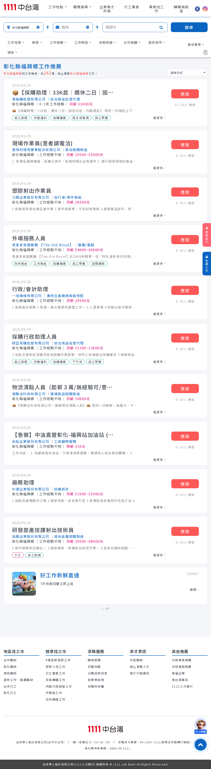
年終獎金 (21, 263)
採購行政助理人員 (34, 336)
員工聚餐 (101, 118)
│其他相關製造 (75, 149)
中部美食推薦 (182, 660)
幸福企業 (178, 673)
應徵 (185, 94)
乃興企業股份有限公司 (30, 197)
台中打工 (10, 686)
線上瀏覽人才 (140, 666)
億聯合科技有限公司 (29, 393)
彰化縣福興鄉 (23, 104)
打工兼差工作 (55, 673)
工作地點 (57, 6)
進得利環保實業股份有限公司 (36, 149)
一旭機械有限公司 (27, 295)
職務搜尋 (82, 6)
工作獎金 (40, 263)
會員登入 (206, 235)
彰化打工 (10, 693)
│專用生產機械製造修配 (63, 295)
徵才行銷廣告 (140, 673)
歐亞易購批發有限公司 (30, 343)
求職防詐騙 (96, 686)
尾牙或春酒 (80, 118)
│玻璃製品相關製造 (63, 393)
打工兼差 (131, 6)
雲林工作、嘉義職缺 (18, 680)
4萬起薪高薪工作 (58, 660)
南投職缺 (10, 673)
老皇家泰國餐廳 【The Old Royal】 (42, 244)
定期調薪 (98, 263)
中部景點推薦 (182, 666)
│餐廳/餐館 (84, 244)
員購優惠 (59, 118)
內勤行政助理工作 (59, 686)
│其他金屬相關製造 (67, 536)
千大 (17, 555)
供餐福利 (40, 118)
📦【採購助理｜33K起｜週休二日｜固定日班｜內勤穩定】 (63, 92)
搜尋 (189, 27)
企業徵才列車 (107, 8)
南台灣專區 (180, 680)
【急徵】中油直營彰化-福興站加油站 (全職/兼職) (63, 434)
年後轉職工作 (55, 680)
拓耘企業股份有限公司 (30, 441)
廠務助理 (23, 482)
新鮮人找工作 (55, 666)
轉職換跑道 (181, 8)
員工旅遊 (21, 118)
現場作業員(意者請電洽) (42, 143)
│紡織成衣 (59, 489)
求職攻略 (94, 666)
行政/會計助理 (30, 289)
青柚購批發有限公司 (29, 99)
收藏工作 (206, 264)
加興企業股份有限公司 (30, 536)
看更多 (159, 117)
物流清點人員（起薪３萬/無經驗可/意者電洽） (63, 387)
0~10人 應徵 (185, 155)
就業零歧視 (96, 680)
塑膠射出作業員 (32, 190)
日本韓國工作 (55, 699)
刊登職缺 (136, 660)
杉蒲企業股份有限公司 (30, 489)
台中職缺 (10, 660)
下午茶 (77, 362)
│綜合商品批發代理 (63, 99)
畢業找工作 (156, 8)
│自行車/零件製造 (66, 197)
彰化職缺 (10, 666)
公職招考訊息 (98, 673)
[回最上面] (201, 745)
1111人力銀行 (182, 686)
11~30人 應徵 (185, 104)
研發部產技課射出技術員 (43, 530)
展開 (194, 589)
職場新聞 (94, 660)
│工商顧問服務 (63, 441)
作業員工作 (54, 693)
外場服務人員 (29, 238)
